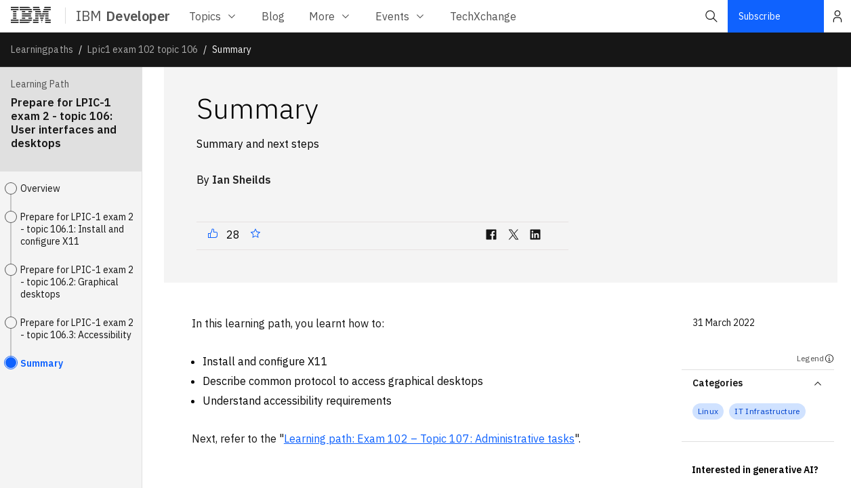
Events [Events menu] (400, 16)
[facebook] (491, 237)
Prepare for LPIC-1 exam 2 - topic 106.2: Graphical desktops (76, 282)
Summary (41, 363)
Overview (40, 188)
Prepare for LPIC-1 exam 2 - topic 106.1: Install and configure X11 (76, 229)
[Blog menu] (273, 16)
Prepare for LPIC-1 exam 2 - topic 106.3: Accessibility (76, 329)
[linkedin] (535, 237)
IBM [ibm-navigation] (123, 16)
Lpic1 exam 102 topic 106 (142, 49)
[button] (711, 16)
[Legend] (829, 358)
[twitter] (513, 237)
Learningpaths (42, 49)
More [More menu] (330, 16)
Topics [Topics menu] (213, 16)
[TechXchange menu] (483, 16)
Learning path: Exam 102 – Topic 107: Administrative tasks (429, 438)
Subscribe (760, 16)
